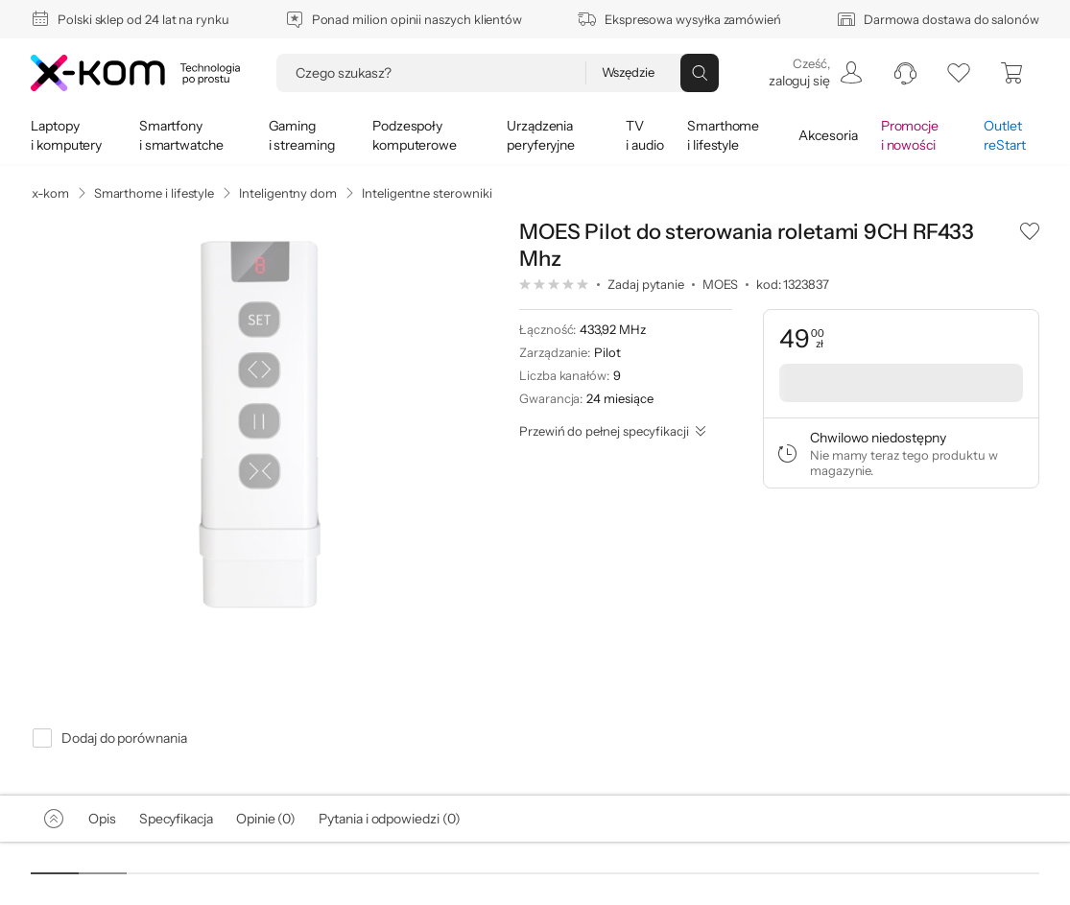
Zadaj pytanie (645, 284)
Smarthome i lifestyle (154, 193)
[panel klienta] (814, 73)
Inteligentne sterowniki (426, 193)
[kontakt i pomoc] (905, 73)
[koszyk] (1012, 73)
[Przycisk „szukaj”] (699, 73)
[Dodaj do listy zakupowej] (1030, 230)
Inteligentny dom (288, 193)
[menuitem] (814, 72)
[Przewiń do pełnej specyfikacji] (612, 430)
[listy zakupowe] (959, 73)
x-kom (50, 193)
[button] (1030, 230)
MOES (720, 284)
